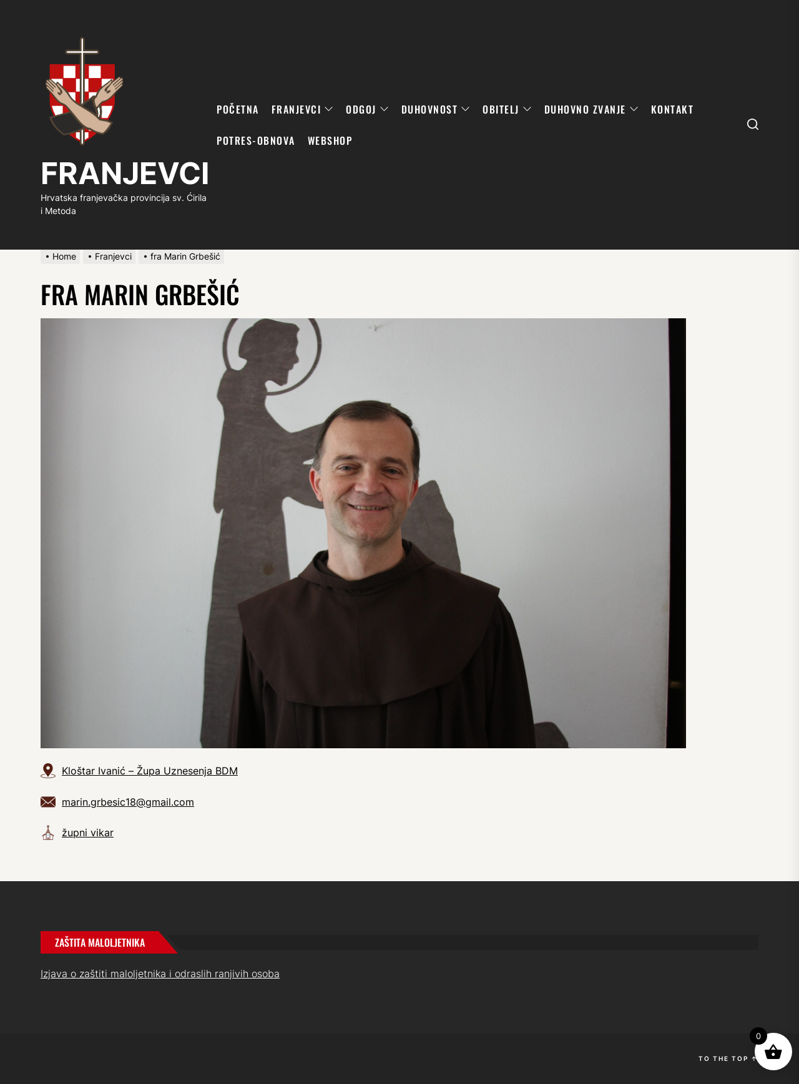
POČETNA (238, 109)
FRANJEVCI (125, 173)
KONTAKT (672, 109)
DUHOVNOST (436, 109)
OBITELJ (507, 109)
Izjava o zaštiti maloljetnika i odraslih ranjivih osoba (160, 973)
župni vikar (88, 832)
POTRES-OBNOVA (256, 140)
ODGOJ (367, 109)
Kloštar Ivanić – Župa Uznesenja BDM (150, 770)
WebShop (330, 140)
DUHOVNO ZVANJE (591, 109)
